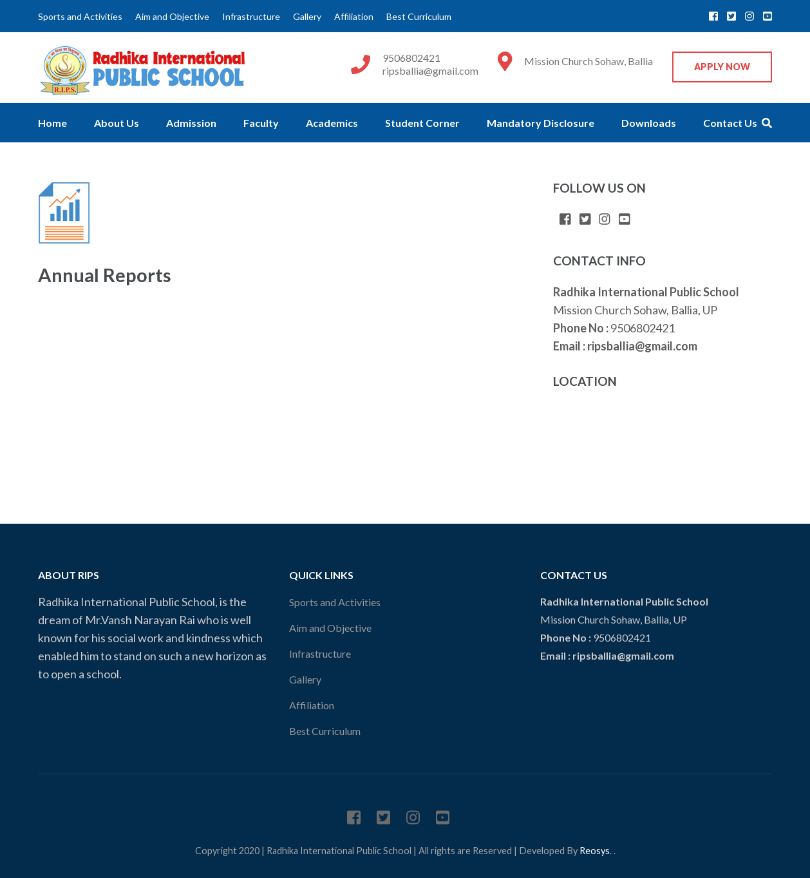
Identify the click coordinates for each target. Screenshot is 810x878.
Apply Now (722, 66)
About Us (116, 123)
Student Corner (422, 123)
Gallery (307, 16)
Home (52, 123)
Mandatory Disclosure (540, 123)
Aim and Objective (172, 16)
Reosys (594, 850)
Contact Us (730, 123)
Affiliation (353, 16)
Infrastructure (251, 16)
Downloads (648, 123)
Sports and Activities (80, 16)
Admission (191, 123)
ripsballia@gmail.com (430, 70)
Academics (332, 123)
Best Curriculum (418, 16)
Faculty (261, 123)
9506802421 (411, 58)
